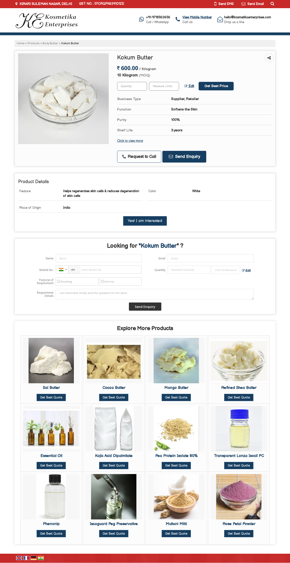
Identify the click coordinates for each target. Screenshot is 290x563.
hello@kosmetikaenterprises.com (247, 17)
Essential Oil (51, 456)
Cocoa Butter (113, 388)
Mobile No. (46, 270)
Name (49, 258)
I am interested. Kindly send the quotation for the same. (155, 294)
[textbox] (164, 86)
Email (162, 258)
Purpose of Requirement (45, 281)
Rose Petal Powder (238, 524)
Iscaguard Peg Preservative (114, 524)
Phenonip (51, 524)
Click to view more (130, 141)
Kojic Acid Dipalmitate (114, 456)
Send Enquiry (184, 156)
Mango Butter (176, 388)
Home (20, 43)
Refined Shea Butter (238, 388)
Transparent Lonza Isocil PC (239, 456)
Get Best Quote (51, 397)
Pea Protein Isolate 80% (176, 456)
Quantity (160, 270)
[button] (197, 17)
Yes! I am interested (145, 221)
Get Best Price (216, 86)
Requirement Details (45, 294)
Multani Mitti (176, 524)
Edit (189, 86)
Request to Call (139, 156)
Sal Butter (51, 388)
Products (33, 43)
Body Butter (50, 43)
